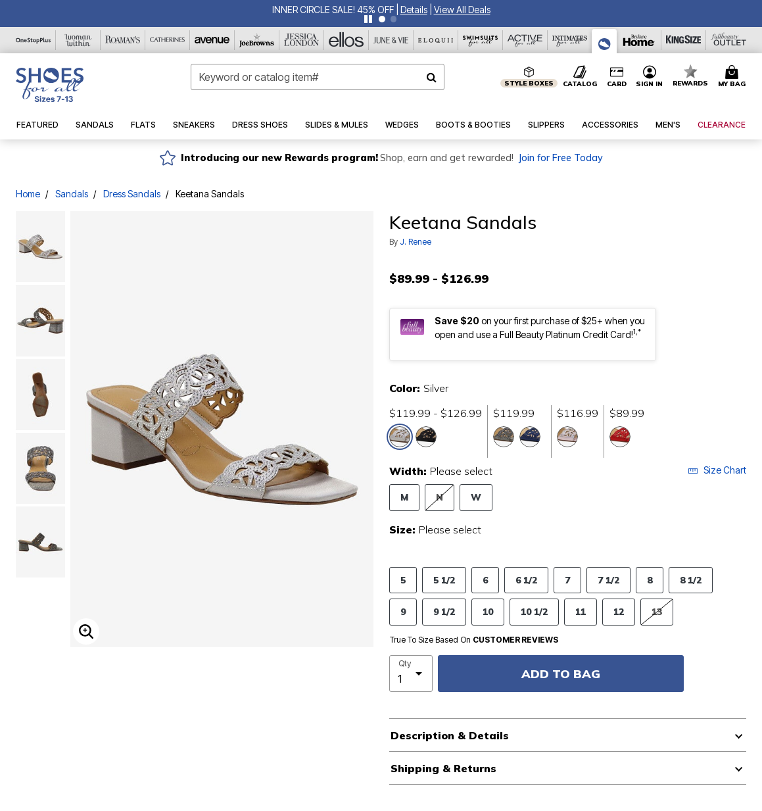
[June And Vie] (391, 40)
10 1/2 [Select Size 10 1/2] (534, 611)
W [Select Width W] (476, 497)
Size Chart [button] (717, 470)
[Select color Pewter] (503, 436)
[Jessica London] (301, 40)
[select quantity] (411, 673)
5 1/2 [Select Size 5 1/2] (444, 580)
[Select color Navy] (529, 436)
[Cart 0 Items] (733, 76)
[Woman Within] (78, 40)
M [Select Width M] (404, 497)
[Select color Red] (620, 436)
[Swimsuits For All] (480, 40)
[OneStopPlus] (33, 40)
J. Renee (415, 242)
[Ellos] (346, 40)
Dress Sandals (131, 193)
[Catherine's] (167, 40)
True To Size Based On (474, 640)
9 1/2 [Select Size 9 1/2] (444, 611)
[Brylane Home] (639, 40)
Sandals (71, 193)
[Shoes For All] (604, 41)
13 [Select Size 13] (657, 611)
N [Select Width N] (439, 497)
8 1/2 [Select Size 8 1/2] (691, 580)
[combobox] (317, 77)
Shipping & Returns (443, 768)
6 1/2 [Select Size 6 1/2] (526, 580)
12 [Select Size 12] (618, 611)
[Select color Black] (426, 436)
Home (28, 193)
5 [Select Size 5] (403, 580)
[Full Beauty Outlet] (728, 40)
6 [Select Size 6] (485, 580)
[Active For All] (525, 40)
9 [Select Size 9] (403, 611)
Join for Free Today (560, 158)
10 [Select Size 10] (488, 611)
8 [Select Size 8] (649, 580)
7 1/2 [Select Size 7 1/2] (608, 580)
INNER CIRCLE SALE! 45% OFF (333, 9)
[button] (413, 9)
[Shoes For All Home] (49, 85)
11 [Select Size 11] (580, 611)
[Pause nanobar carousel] (368, 19)
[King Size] (683, 40)
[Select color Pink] (567, 436)
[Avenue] (212, 40)
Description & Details (450, 735)
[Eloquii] (436, 40)
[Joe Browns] (257, 40)
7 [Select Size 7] (567, 580)
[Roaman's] (123, 40)
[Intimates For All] (570, 40)
